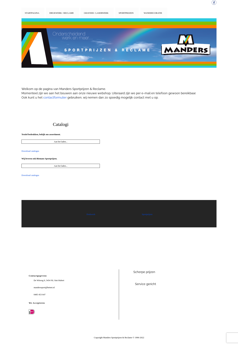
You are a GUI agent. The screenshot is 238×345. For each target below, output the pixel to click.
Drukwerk (90, 214)
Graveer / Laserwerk (96, 13)
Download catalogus (30, 151)
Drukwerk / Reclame (61, 13)
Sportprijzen (126, 13)
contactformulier (55, 97)
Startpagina (32, 13)
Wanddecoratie (153, 13)
